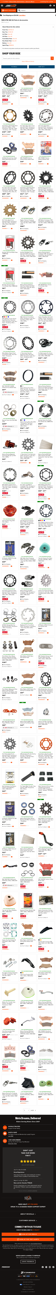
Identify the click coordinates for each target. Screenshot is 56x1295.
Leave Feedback (28, 1258)
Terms (27, 1246)
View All (10, 34)
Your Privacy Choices (29, 1280)
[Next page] (35, 1110)
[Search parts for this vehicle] (26, 58)
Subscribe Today (12, 1144)
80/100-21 (11, 30)
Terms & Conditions (28, 1285)
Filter (14, 67)
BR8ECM (11, 45)
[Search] (36, 10)
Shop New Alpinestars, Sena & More (36, 2)
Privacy (31, 1246)
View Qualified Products (36, 1239)
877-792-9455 (33, 1200)
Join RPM (10, 1136)
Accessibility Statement (28, 1288)
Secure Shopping (28, 1278)
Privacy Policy (28, 1283)
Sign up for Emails (29, 1230)
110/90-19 (10, 32)
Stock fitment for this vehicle (11, 27)
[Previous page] (21, 1110)
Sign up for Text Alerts (29, 1235)
